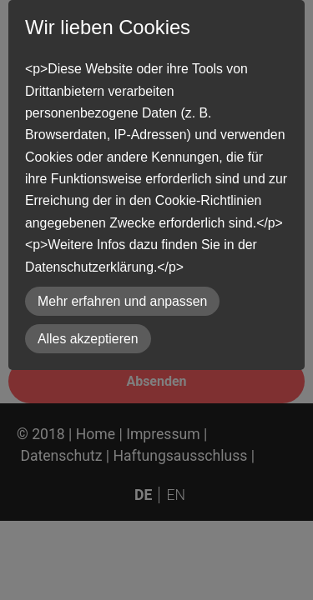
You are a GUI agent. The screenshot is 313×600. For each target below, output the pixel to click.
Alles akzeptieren (88, 339)
